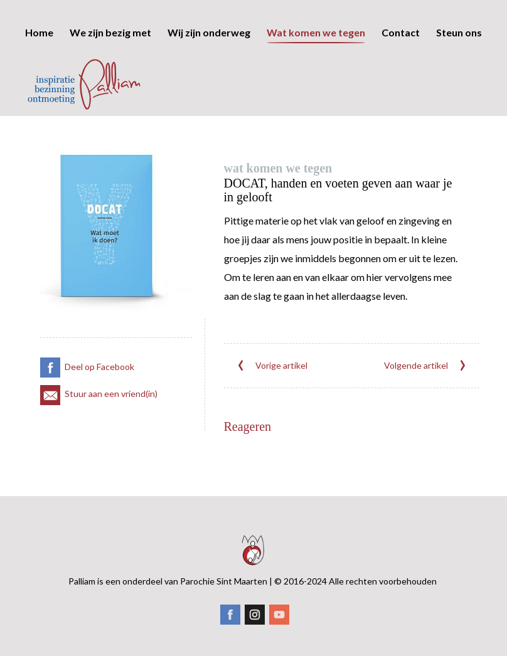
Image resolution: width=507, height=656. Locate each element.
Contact (401, 89)
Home (39, 89)
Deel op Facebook (87, 360)
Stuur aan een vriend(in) (98, 387)
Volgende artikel (425, 359)
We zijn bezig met (110, 89)
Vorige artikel (272, 359)
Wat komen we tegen (316, 89)
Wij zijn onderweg (209, 89)
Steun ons (459, 89)
